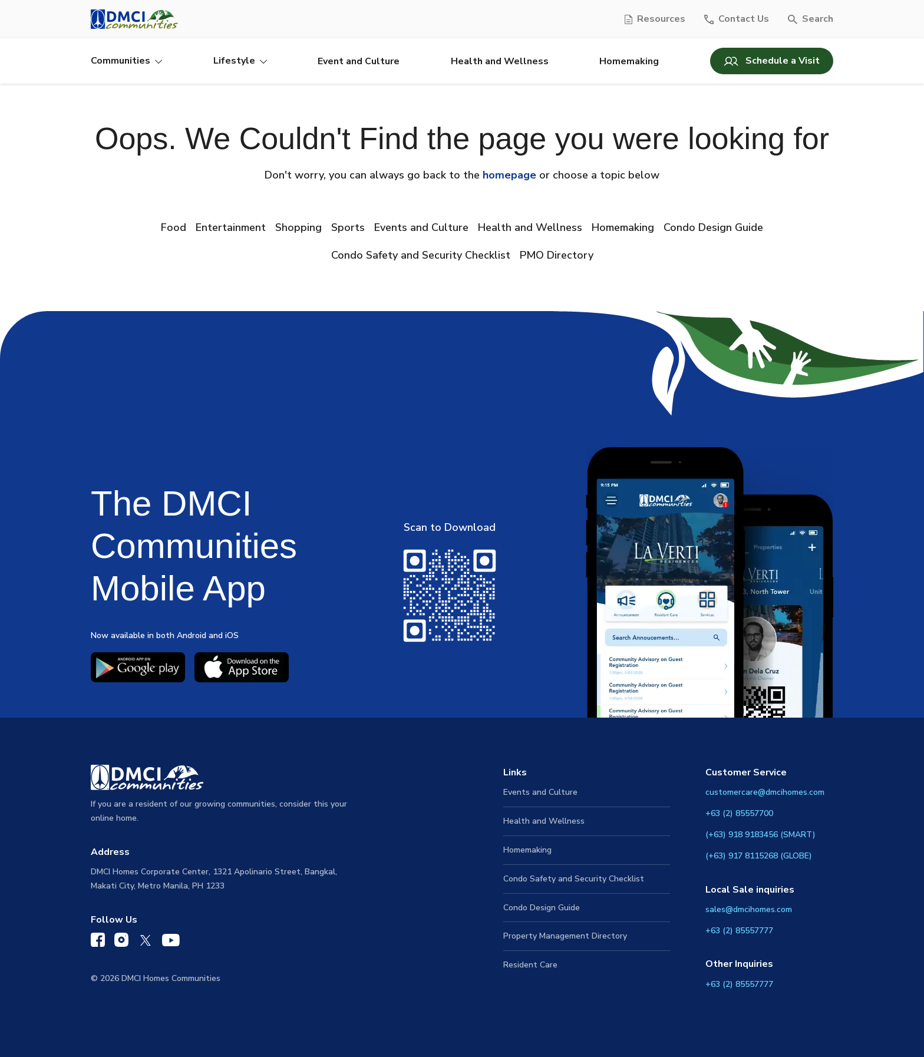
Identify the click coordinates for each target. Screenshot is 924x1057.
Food (173, 227)
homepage (509, 175)
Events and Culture (421, 227)
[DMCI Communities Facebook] (98, 943)
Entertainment (231, 227)
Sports (348, 227)
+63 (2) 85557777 (739, 930)
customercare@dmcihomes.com (764, 792)
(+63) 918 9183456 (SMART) (760, 834)
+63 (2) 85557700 (739, 813)
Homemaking (629, 61)
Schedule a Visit (772, 60)
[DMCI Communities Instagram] (121, 943)
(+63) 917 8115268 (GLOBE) (758, 855)
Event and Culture (359, 61)
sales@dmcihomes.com (748, 909)
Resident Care (530, 964)
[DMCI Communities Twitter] (145, 943)
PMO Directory (556, 255)
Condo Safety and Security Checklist (420, 255)
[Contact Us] (736, 19)
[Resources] (655, 19)
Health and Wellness (500, 61)
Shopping (298, 227)
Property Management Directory (565, 936)
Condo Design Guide (713, 227)
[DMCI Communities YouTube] (171, 943)
